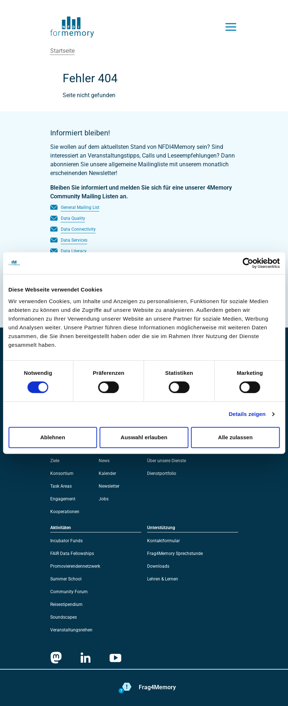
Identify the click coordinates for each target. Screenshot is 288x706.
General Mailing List (80, 207)
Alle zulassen (235, 437)
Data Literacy (74, 251)
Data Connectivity (78, 229)
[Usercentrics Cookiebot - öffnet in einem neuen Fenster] (248, 263)
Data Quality (73, 218)
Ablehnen (52, 437)
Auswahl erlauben (144, 437)
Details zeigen (247, 414)
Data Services (74, 240)
